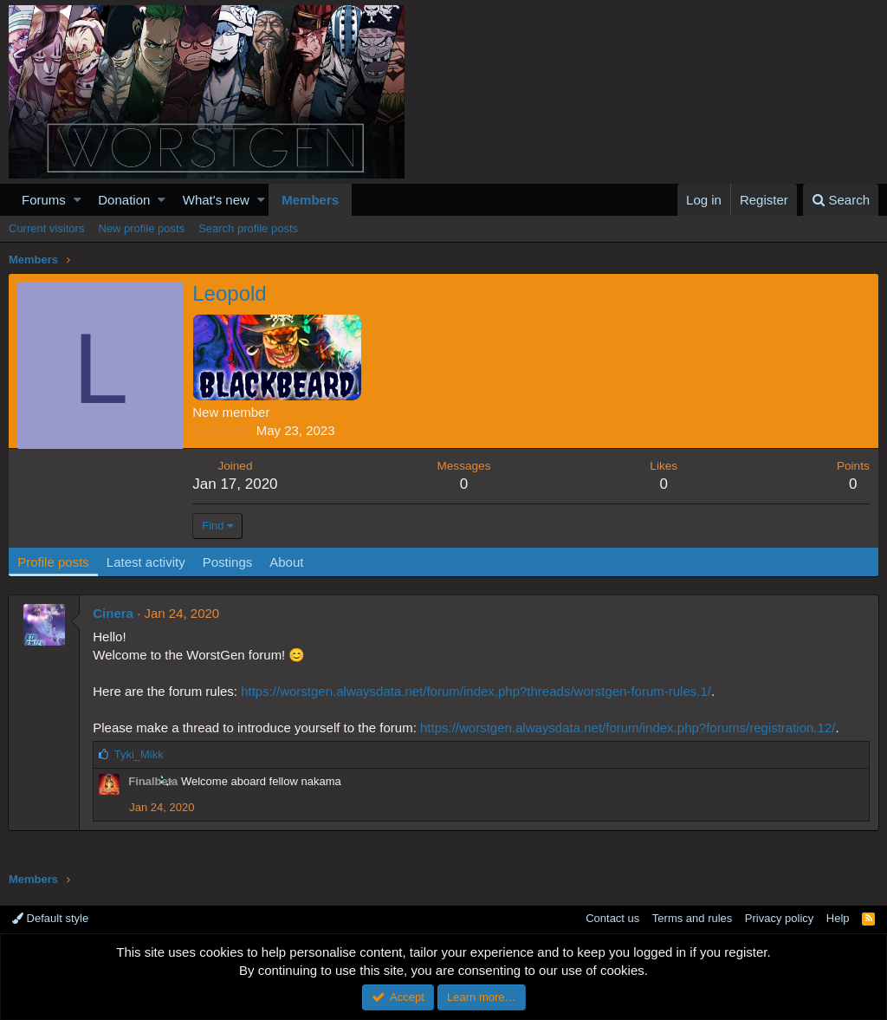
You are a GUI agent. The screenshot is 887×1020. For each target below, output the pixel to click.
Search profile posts (248, 228)
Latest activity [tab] (146, 562)
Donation (124, 199)
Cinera (114, 613)
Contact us (612, 918)
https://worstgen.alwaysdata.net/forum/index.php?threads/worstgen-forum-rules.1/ (477, 691)
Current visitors (46, 228)
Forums (44, 199)
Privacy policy (779, 918)
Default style (50, 918)
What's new (216, 199)
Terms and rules (692, 918)
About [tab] (287, 562)
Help (838, 918)
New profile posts (141, 228)
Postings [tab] (228, 562)
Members (310, 199)
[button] (77, 200)
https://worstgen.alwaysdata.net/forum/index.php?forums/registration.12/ (628, 727)
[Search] (840, 200)
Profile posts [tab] (54, 562)
